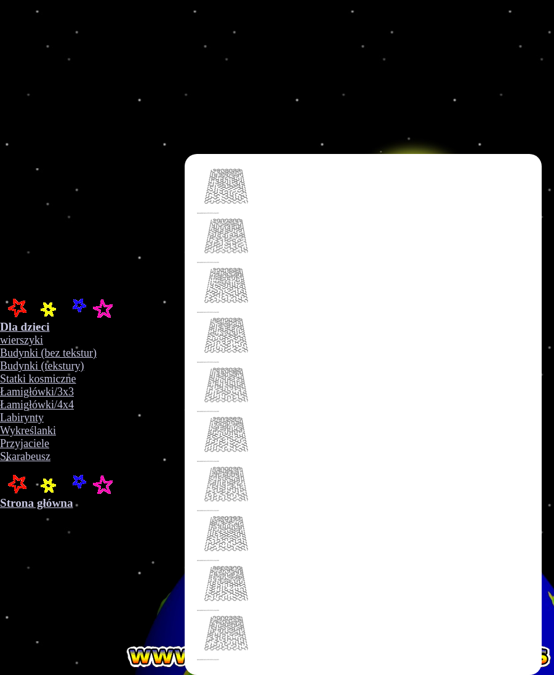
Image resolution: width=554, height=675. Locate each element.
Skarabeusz (25, 456)
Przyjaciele (24, 443)
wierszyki (21, 340)
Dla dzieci (24, 326)
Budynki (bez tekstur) (48, 353)
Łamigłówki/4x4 (37, 404)
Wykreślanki (28, 430)
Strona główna (36, 502)
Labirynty (22, 417)
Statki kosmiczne (38, 379)
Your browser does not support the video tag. (197, 148)
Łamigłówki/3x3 (37, 392)
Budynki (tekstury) (42, 366)
